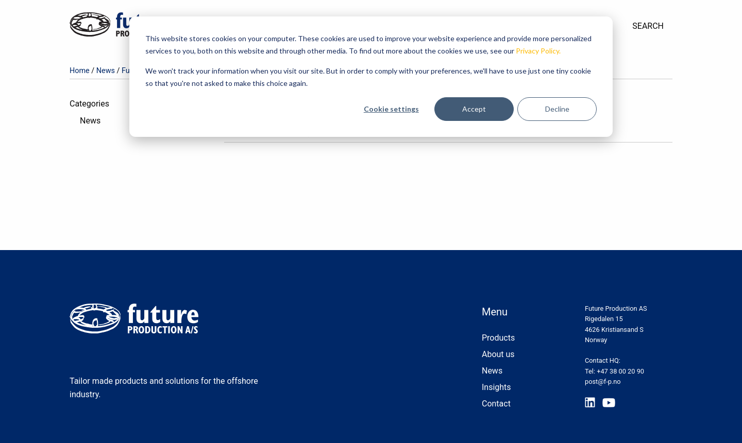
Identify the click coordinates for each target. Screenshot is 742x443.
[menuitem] (647, 26)
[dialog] (371, 76)
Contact (496, 404)
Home (80, 70)
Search (648, 26)
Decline (557, 108)
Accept (474, 108)
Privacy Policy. (538, 50)
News (105, 70)
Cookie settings (391, 108)
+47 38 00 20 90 (620, 371)
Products (498, 338)
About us (498, 354)
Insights (496, 387)
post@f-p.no (603, 381)
